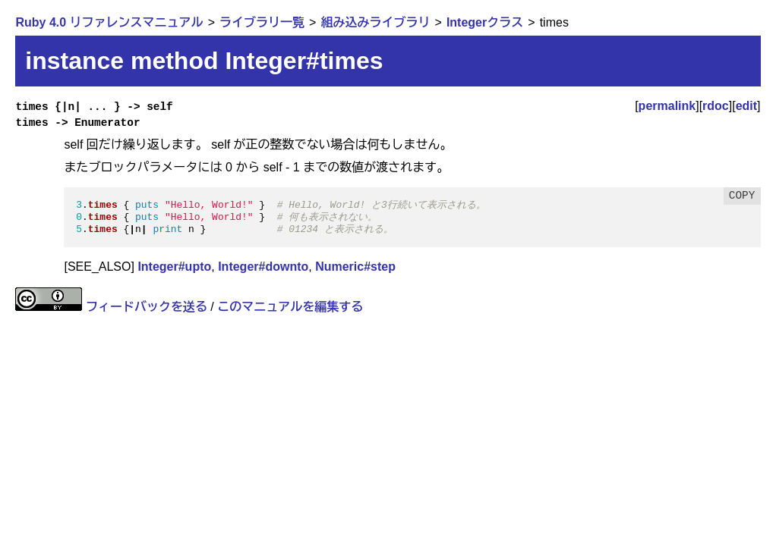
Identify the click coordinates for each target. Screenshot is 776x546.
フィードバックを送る (146, 306)
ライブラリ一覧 (261, 22)
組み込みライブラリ (375, 22)
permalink (667, 105)
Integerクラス (484, 22)
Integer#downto (263, 266)
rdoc (715, 105)
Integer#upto (174, 266)
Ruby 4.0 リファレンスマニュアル (109, 22)
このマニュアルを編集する (290, 306)
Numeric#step (355, 266)
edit (746, 105)
